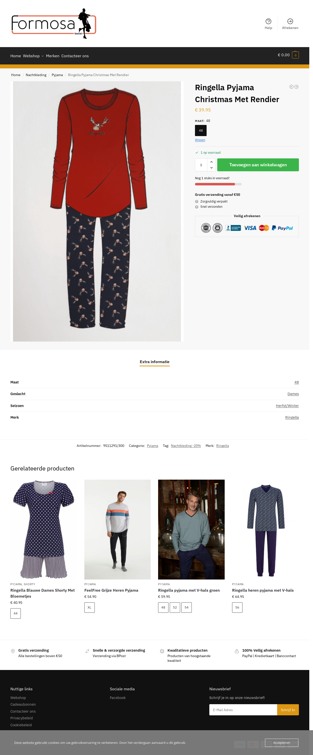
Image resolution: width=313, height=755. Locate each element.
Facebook (118, 695)
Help (268, 24)
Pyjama (57, 72)
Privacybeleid (21, 715)
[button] (288, 54)
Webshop (18, 695)
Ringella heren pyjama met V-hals (263, 587)
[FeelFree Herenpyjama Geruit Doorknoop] (296, 84)
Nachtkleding (36, 72)
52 (175, 605)
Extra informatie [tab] (154, 359)
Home (16, 72)
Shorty (29, 582)
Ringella (292, 415)
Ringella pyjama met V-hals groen (189, 587)
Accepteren (281, 742)
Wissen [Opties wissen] (200, 138)
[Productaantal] (201, 162)
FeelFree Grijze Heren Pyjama (111, 587)
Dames (293, 391)
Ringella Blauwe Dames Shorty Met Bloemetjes (42, 590)
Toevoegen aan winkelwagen (258, 163)
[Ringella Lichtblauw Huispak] (291, 84)
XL (89, 605)
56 (237, 605)
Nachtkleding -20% (186, 443)
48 (201, 128)
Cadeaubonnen (23, 702)
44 (16, 611)
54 (187, 605)
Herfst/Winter (287, 403)
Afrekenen (290, 24)
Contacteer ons (23, 709)
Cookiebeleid (21, 722)
